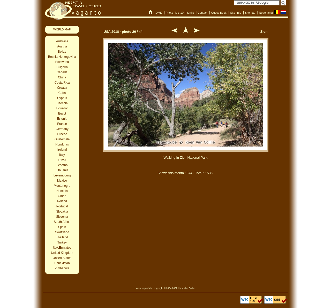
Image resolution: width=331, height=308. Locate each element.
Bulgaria (62, 67)
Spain (62, 227)
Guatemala (62, 139)
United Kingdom (62, 253)
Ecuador (62, 108)
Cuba (62, 93)
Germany (62, 129)
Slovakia (62, 211)
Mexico (62, 180)
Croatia (62, 88)
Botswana (62, 62)
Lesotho (62, 165)
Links (190, 12)
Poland (62, 201)
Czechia (61, 103)
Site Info (235, 12)
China (62, 77)
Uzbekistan (62, 263)
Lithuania (62, 170)
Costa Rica (62, 82)
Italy (62, 155)
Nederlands (266, 12)
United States (62, 258)
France (62, 124)
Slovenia (62, 216)
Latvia (62, 160)
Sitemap (250, 12)
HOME (157, 12)
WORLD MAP (62, 29)
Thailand (62, 237)
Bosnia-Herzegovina (62, 57)
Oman (62, 196)
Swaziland (62, 232)
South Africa (62, 222)
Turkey (62, 242)
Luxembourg (62, 175)
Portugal (62, 206)
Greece (62, 134)
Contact (202, 12)
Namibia (62, 191)
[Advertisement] (185, 206)
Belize (62, 51)
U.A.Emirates (62, 247)
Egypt (62, 113)
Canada (62, 72)
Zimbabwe (62, 268)
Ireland (62, 149)
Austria (62, 46)
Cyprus (62, 98)
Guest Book (219, 12)
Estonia (62, 118)
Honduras (62, 144)
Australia (62, 41)
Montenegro (62, 186)
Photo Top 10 (175, 12)
